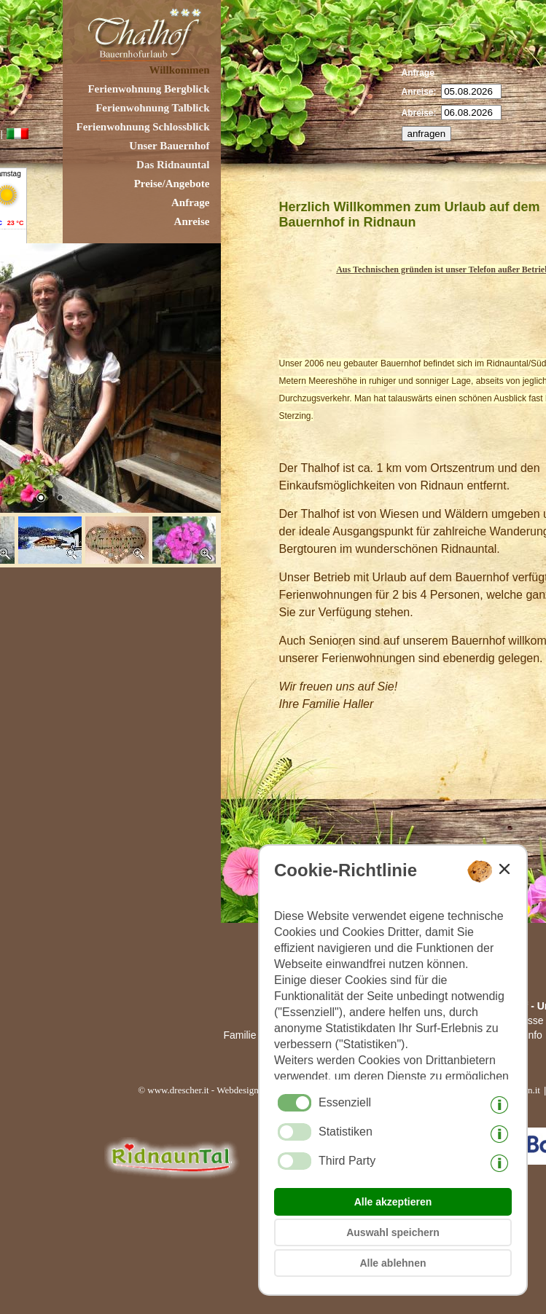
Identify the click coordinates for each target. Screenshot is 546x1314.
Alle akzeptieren (393, 1202)
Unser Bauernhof (169, 146)
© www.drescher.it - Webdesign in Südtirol (219, 1090)
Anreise (192, 221)
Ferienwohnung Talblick (152, 108)
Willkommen (179, 70)
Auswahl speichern (393, 1232)
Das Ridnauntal (172, 164)
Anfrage (190, 202)
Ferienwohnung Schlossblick (143, 127)
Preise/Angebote (172, 183)
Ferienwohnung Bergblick (148, 89)
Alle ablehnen (392, 1263)
